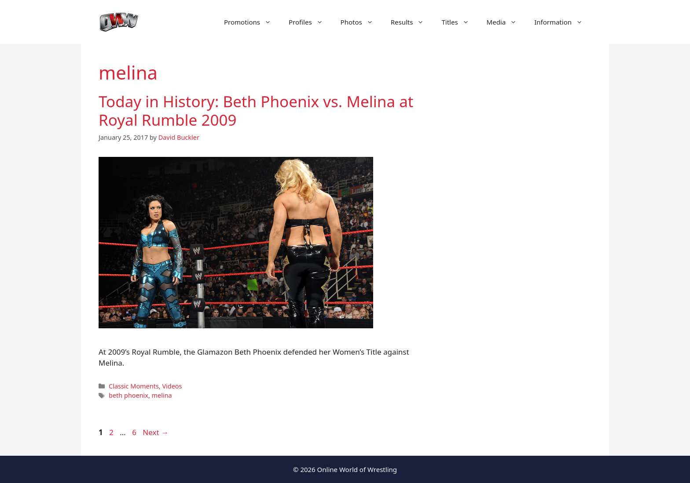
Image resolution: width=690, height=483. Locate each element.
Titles (459, 22)
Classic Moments (134, 386)
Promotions (252, 22)
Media (506, 22)
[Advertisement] (517, 211)
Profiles (310, 22)
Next (156, 432)
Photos (361, 22)
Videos (172, 386)
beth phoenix (128, 395)
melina (162, 395)
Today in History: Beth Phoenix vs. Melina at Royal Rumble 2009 (256, 110)
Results (412, 22)
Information (562, 22)
